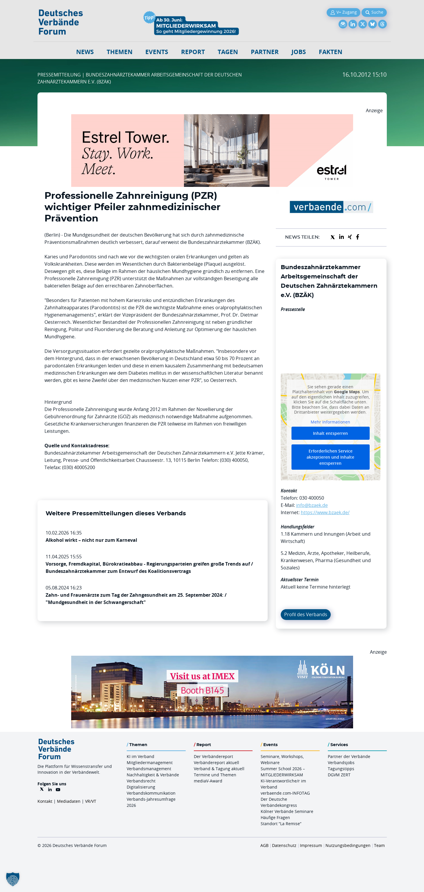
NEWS (85, 52)
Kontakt (44, 801)
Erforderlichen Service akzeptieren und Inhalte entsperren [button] (330, 457)
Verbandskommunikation (151, 793)
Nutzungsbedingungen (348, 845)
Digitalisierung (141, 787)
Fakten (330, 52)
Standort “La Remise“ (281, 823)
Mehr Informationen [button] (330, 421)
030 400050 (311, 498)
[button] (13, 879)
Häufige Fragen (275, 817)
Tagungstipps (341, 768)
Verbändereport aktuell (216, 762)
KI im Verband (140, 756)
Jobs (298, 52)
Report (193, 52)
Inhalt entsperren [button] (330, 433)
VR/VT (90, 801)
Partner (265, 52)
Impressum (311, 845)
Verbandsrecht (141, 781)
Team (379, 845)
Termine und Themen (215, 774)
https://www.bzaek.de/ (325, 512)
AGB (264, 845)
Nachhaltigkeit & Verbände (153, 774)
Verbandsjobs (341, 762)
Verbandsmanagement (149, 768)
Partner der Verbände (349, 756)
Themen (120, 52)
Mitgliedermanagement (150, 762)
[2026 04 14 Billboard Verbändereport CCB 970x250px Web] (212, 659)
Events (156, 52)
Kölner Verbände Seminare (287, 811)
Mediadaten (68, 801)
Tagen (228, 52)
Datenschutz (284, 845)
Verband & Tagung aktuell (219, 768)
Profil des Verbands (305, 614)
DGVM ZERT (339, 774)
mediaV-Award (208, 781)
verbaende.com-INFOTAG (285, 793)
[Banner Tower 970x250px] (212, 118)
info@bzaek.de (312, 505)
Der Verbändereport (213, 756)
